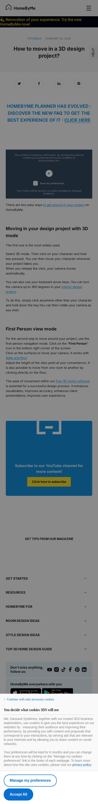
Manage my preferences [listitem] (30, 780)
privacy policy (81, 765)
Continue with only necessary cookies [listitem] (30, 699)
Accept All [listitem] (18, 794)
